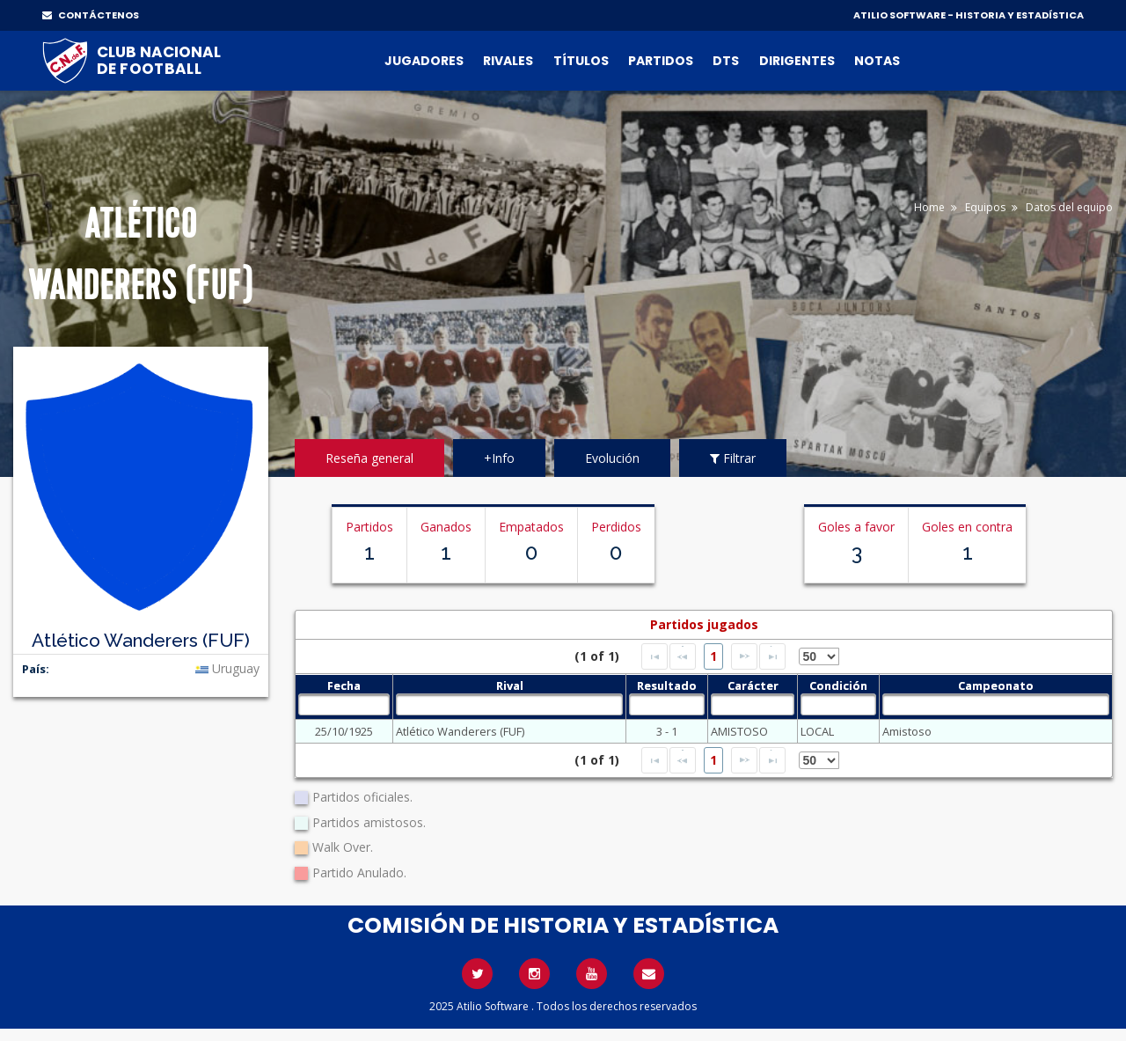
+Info (499, 458)
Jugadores (424, 61)
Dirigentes (797, 61)
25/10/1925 (344, 731)
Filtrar (733, 458)
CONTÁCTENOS (90, 15)
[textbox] (344, 704)
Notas (877, 61)
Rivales (508, 61)
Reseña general (369, 458)
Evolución (612, 458)
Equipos (985, 207)
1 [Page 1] (713, 656)
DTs (726, 61)
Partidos (660, 61)
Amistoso (907, 731)
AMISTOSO (739, 731)
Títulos (581, 61)
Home (929, 207)
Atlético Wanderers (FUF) (460, 731)
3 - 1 (666, 731)
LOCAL (817, 731)
